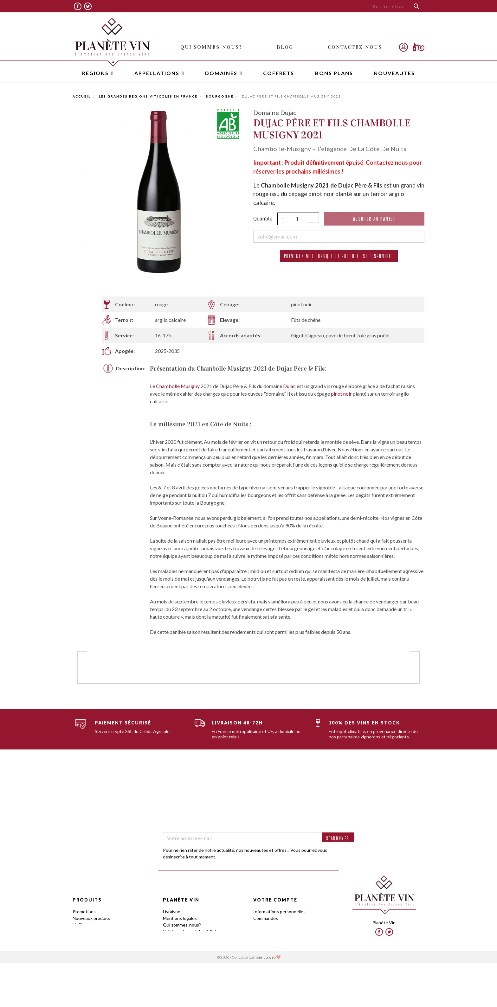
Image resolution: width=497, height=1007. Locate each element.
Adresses (262, 931)
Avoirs (259, 924)
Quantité (262, 219)
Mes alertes (265, 944)
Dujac (290, 386)
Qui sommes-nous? (182, 924)
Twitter (88, 6)
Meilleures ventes (90, 924)
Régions (81, 931)
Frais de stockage (180, 958)
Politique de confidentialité (189, 931)
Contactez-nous (179, 964)
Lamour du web (262, 1000)
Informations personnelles (279, 911)
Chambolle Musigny (178, 386)
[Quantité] (297, 219)
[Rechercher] (377, 6)
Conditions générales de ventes (194, 938)
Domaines (82, 944)
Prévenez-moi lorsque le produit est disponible (339, 256)
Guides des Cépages (93, 951)
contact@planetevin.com (384, 941)
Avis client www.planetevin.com (194, 971)
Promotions (84, 911)
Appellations (85, 938)
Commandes (265, 918)
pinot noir (341, 394)
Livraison (171, 911)
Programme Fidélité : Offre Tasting (197, 944)
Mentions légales (180, 918)
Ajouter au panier (374, 219)
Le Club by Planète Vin (185, 951)
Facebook (77, 6)
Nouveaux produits (91, 918)
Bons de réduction (271, 938)
